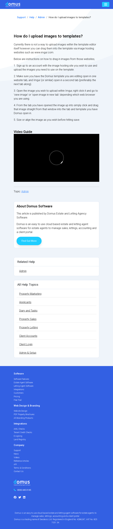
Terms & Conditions (22, 468)
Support (21, 17)
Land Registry (20, 439)
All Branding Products (23, 418)
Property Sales (27, 319)
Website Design (20, 411)
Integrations (19, 389)
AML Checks (19, 429)
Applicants (25, 302)
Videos (17, 457)
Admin (41, 17)
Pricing (17, 396)
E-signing (18, 436)
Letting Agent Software (23, 386)
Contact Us (19, 471)
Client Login (25, 344)
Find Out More (29, 241)
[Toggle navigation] (105, 4)
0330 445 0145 (24, 490)
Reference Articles (21, 461)
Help (31, 17)
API (15, 464)
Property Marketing (30, 293)
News (16, 454)
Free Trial (18, 400)
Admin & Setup (27, 352)
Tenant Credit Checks (23, 432)
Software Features (21, 379)
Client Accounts (28, 335)
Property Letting (28, 327)
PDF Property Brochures (24, 414)
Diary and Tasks (28, 310)
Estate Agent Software (23, 382)
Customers (19, 393)
